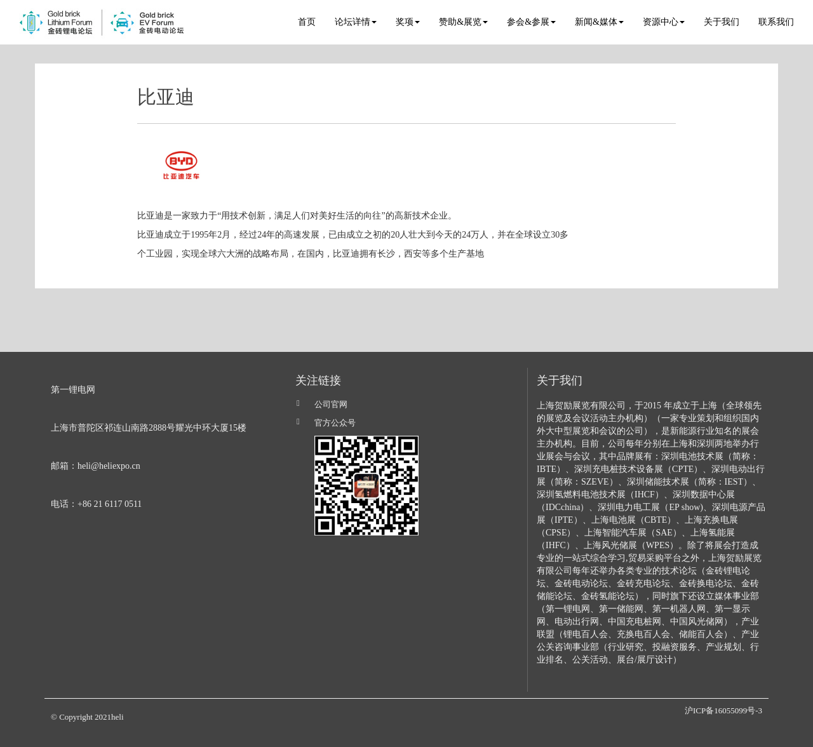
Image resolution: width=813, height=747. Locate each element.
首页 (307, 22)
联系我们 (776, 22)
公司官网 (330, 404)
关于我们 (721, 22)
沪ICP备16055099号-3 (723, 710)
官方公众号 (335, 422)
